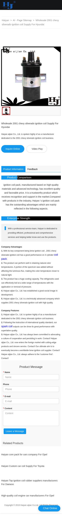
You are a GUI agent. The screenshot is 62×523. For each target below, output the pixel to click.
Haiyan (5, 20)
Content (7, 408)
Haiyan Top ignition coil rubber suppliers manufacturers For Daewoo (29, 484)
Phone (6, 384)
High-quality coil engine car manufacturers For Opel (27, 497)
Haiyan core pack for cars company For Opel (24, 456)
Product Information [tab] (13, 169)
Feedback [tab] (32, 169)
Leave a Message (15, 431)
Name (6, 372)
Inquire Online (12, 149)
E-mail (7, 396)
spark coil (7, 326)
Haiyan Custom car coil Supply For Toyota (22, 467)
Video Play (37, 149)
